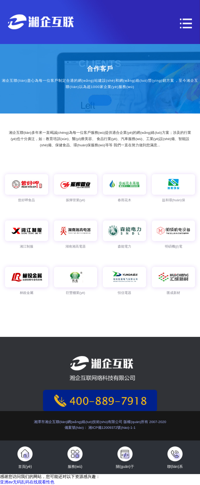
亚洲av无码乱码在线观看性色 (27, 482)
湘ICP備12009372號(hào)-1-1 (111, 428)
